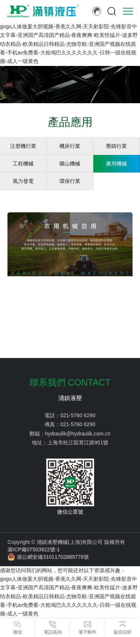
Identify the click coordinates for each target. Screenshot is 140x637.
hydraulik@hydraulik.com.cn (78, 434)
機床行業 (69, 146)
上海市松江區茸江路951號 (77, 443)
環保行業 (69, 181)
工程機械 (23, 164)
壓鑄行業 (116, 146)
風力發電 (23, 181)
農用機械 (116, 164)
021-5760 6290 (77, 415)
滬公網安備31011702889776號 (48, 557)
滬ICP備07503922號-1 (33, 549)
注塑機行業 (23, 146)
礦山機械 (69, 164)
